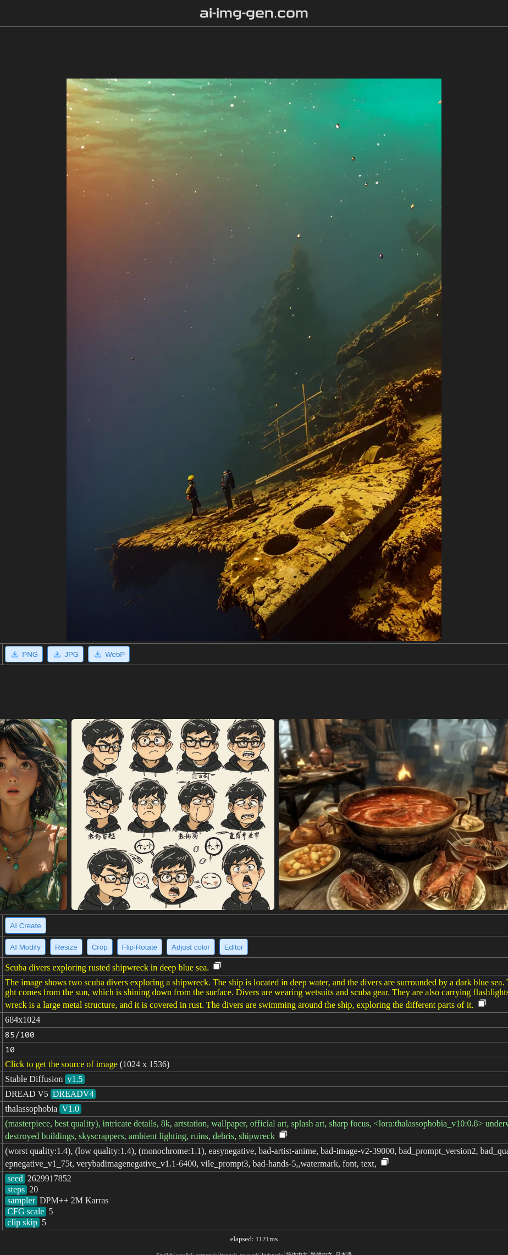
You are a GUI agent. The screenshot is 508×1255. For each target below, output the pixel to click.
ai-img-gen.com (254, 13)
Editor (234, 947)
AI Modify (25, 947)
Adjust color (191, 947)
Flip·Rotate (139, 947)
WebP (109, 654)
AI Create (25, 926)
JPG (65, 654)
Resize (66, 947)
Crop (100, 947)
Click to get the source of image (61, 1064)
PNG (24, 654)
